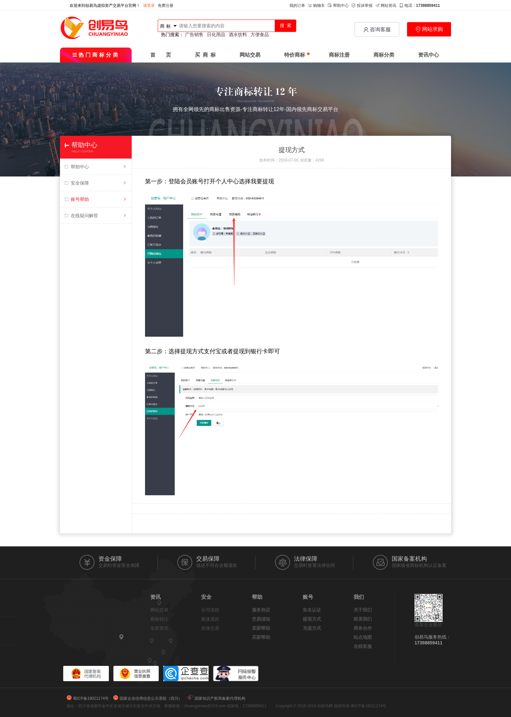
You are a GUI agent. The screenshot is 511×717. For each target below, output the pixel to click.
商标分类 (383, 55)
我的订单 (297, 5)
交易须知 (261, 619)
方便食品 (260, 34)
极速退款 (210, 619)
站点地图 (363, 637)
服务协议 (261, 609)
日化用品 (216, 34)
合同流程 (210, 609)
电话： (419, 5)
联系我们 (363, 619)
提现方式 (312, 619)
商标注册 (339, 55)
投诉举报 (362, 5)
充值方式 (312, 628)
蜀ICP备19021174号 (91, 698)
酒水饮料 (238, 34)
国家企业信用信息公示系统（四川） (151, 698)
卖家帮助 (261, 628)
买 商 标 (205, 55)
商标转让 (159, 619)
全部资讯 (159, 628)
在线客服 (363, 646)
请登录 (149, 5)
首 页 (160, 55)
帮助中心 (338, 5)
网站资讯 (385, 5)
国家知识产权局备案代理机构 (220, 698)
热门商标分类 (96, 55)
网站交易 (250, 55)
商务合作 (363, 628)
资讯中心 (428, 55)
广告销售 (194, 34)
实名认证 (312, 609)
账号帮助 (96, 199)
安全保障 (96, 183)
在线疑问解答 (96, 215)
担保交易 (210, 628)
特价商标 (297, 55)
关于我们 (363, 609)
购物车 (316, 5)
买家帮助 (261, 637)
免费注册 (165, 5)
